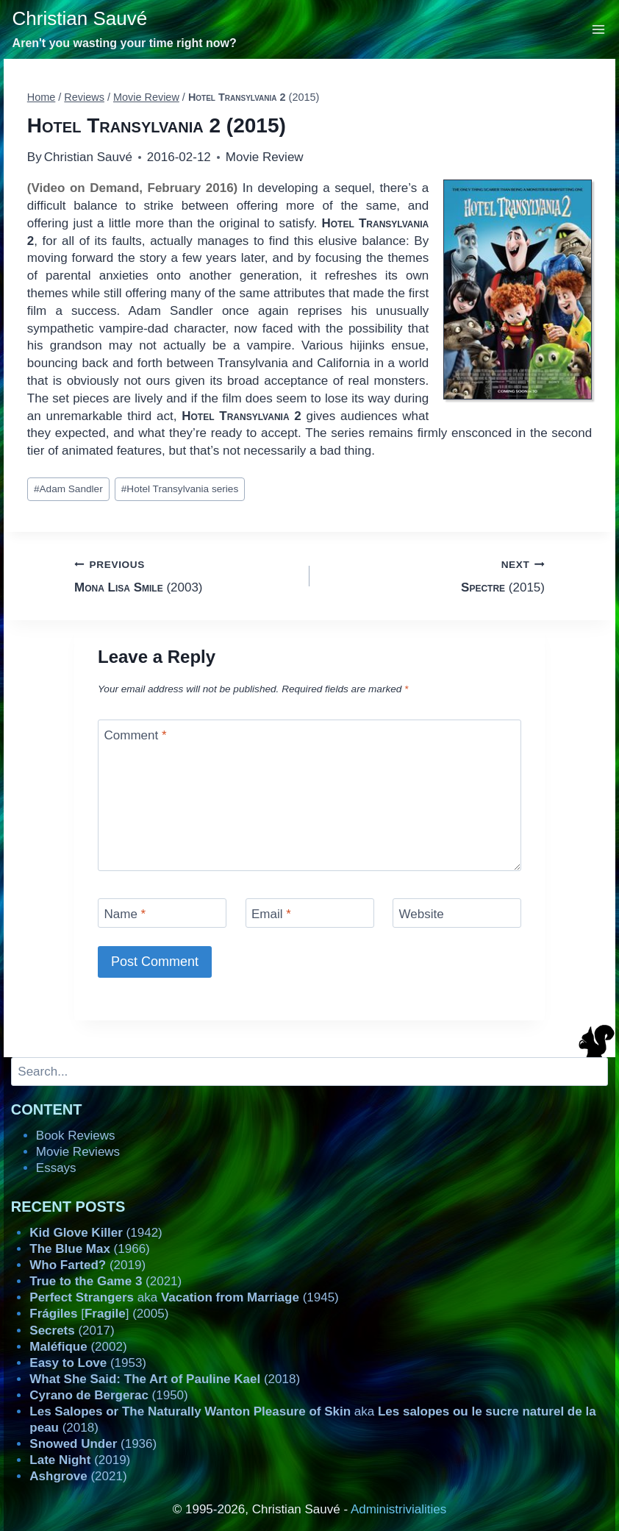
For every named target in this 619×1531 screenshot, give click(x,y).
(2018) (164, 1379)
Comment (135, 735)
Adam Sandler (68, 488)
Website (421, 914)
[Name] (162, 912)
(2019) (87, 1265)
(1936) (93, 1444)
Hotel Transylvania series (179, 488)
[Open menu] (598, 29)
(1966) (89, 1249)
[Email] (310, 912)
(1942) (95, 1233)
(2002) (77, 1347)
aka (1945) (183, 1297)
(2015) (433, 574)
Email (271, 914)
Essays (56, 1168)
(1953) (87, 1363)
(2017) (71, 1331)
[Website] (457, 912)
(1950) (108, 1395)
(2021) (105, 1281)
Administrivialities (398, 1509)
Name (125, 914)
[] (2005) (98, 1314)
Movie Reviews (78, 1152)
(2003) (185, 574)
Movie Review (265, 157)
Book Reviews (75, 1136)
